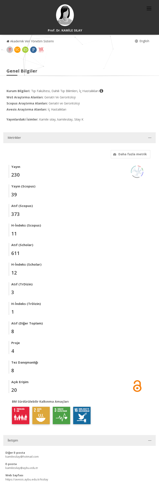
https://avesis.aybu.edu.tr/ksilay (26, 479)
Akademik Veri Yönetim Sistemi (30, 41)
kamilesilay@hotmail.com (22, 456)
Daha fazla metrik (129, 154)
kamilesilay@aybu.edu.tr (21, 468)
